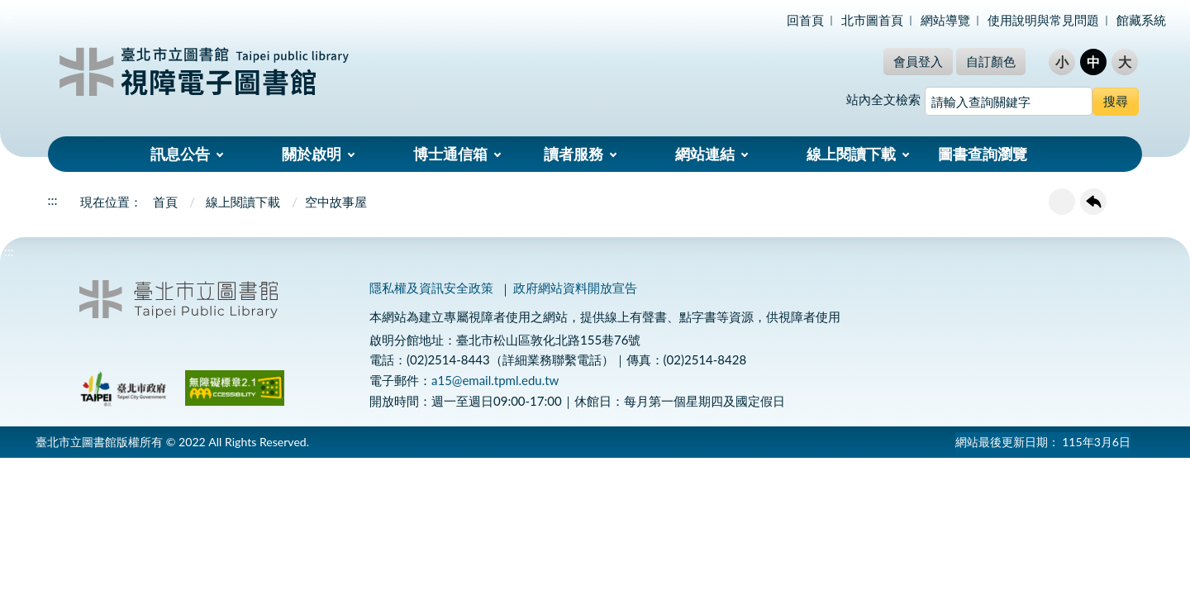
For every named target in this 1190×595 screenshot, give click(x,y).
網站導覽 (945, 19)
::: (9, 13)
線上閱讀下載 (851, 154)
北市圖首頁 (872, 19)
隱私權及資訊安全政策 (431, 287)
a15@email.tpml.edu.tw (495, 380)
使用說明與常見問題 (1043, 19)
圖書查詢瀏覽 (982, 154)
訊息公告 (180, 154)
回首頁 (805, 19)
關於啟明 (311, 154)
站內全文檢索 (883, 99)
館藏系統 (1141, 19)
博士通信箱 (450, 154)
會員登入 (918, 61)
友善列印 (1062, 201)
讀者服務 (573, 154)
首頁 (165, 201)
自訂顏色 (991, 61)
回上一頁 (1093, 201)
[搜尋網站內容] (1008, 101)
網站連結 (705, 154)
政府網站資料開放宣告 (575, 287)
